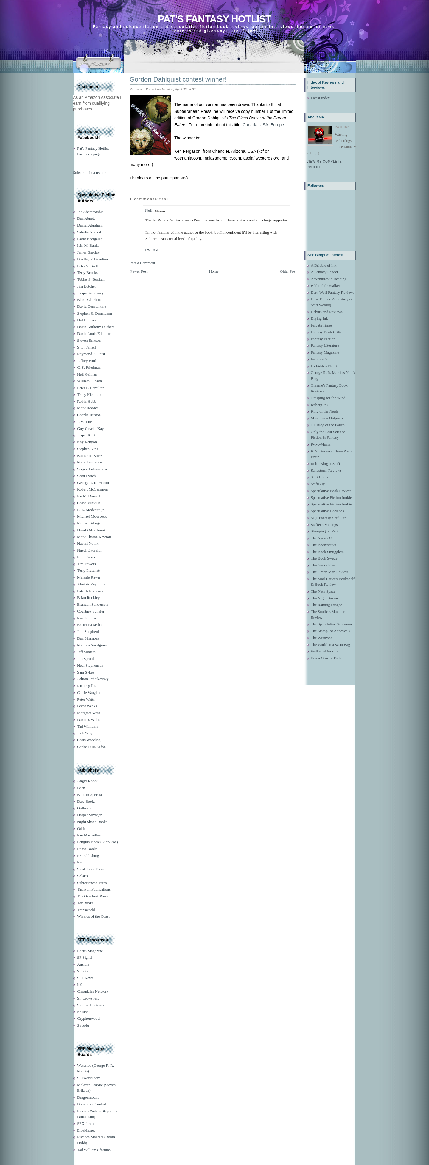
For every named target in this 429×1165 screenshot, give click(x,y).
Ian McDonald (88, 496)
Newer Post (138, 271)
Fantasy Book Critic (326, 332)
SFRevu (83, 1011)
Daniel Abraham (90, 225)
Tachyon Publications (94, 889)
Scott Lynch (86, 476)
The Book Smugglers (327, 551)
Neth (149, 210)
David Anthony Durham (96, 326)
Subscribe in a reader (89, 172)
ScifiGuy (318, 484)
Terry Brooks (87, 272)
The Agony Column (326, 538)
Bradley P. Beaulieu (92, 259)
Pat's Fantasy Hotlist (214, 18)
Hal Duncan (86, 320)
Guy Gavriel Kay (90, 428)
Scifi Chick (319, 477)
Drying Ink (319, 318)
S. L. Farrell (86, 347)
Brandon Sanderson (92, 604)
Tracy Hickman (89, 394)
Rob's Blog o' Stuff (325, 463)
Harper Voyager (89, 815)
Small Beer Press (90, 869)
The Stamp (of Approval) (330, 631)
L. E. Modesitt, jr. (91, 509)
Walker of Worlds (324, 651)
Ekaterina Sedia (89, 624)
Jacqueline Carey (90, 293)
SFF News (85, 978)
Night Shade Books (92, 821)
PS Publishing (88, 855)
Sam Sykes (85, 672)
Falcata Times (321, 325)
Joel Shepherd (88, 631)
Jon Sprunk (86, 658)
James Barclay (88, 252)
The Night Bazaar (324, 598)
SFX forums (86, 1123)
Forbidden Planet (324, 366)
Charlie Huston (89, 415)
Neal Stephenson (90, 665)
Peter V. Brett (87, 266)
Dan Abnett (86, 218)
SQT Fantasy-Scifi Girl (329, 518)
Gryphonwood (88, 1018)
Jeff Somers (86, 651)
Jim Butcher (86, 286)
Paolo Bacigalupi (90, 239)
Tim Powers (86, 564)
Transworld (86, 910)
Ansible (83, 964)
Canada (250, 124)
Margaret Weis (88, 712)
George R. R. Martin (93, 482)
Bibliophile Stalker (325, 285)
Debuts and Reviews (327, 312)
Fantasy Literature (325, 345)
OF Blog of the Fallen (328, 425)
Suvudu (83, 1025)
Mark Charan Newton (94, 537)
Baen (81, 787)
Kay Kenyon (87, 442)
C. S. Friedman (89, 367)
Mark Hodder (87, 408)
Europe (277, 124)
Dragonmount (88, 1097)
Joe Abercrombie (90, 212)
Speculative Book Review (331, 490)
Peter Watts (86, 699)
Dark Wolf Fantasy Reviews (332, 292)
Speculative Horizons (327, 511)
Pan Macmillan (89, 835)
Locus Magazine (90, 951)
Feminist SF (320, 359)
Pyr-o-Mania (320, 444)
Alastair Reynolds (91, 584)
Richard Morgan (89, 523)
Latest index (320, 98)
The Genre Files (323, 565)
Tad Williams (87, 726)
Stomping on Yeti (324, 531)
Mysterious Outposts (327, 418)
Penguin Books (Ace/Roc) (97, 842)
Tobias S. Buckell (91, 279)
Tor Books (85, 903)
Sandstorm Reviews (326, 470)
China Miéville (88, 503)
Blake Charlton (89, 299)
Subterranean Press (92, 882)
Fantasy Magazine (325, 352)
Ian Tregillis (86, 685)
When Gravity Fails (326, 658)
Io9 (79, 984)
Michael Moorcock (92, 516)
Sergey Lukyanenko (92, 469)
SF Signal (84, 957)
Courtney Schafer (90, 611)
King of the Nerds (325, 411)
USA (263, 124)
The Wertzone (321, 637)
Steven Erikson (89, 340)
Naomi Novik (87, 543)
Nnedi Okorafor (89, 550)
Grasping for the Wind (328, 398)
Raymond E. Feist (91, 354)
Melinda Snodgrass (92, 645)
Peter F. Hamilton (91, 387)
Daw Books (86, 801)
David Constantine (91, 306)
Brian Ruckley (88, 597)
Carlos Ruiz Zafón (91, 746)
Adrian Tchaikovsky (92, 679)
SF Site (82, 971)
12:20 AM (151, 250)
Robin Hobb (86, 401)
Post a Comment (142, 262)
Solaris (82, 876)
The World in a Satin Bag (330, 644)
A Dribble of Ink (323, 265)
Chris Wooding (89, 740)
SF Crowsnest (88, 998)
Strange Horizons (90, 1005)
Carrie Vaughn (88, 692)
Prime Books (87, 849)
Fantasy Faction (323, 339)
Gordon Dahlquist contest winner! (178, 79)
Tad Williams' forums (94, 1149)
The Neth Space (323, 591)
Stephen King (87, 448)
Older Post (288, 271)
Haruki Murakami (91, 530)
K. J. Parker (86, 557)
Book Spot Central (91, 1104)
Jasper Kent (86, 435)
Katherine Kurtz (89, 455)
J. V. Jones (85, 421)
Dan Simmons (88, 638)
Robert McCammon (92, 489)
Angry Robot (87, 781)
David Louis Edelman (94, 333)
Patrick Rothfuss (90, 591)
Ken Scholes (87, 618)
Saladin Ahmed (89, 232)
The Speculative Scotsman (331, 624)
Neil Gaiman (87, 374)
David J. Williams (91, 719)
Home (214, 271)
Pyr (80, 862)
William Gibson (89, 381)
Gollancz (84, 808)
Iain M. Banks (88, 245)
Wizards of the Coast (93, 916)
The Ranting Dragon (327, 604)
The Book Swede (324, 558)
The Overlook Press (92, 896)
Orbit (81, 828)
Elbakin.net (86, 1130)
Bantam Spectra (89, 794)
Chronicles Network (92, 991)
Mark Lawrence (89, 462)
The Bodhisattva (323, 545)
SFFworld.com (88, 1078)
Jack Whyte (86, 733)
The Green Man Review (329, 572)
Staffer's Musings (324, 524)
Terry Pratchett (88, 570)
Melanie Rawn (88, 577)
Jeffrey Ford (86, 360)
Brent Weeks (87, 706)
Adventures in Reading (328, 279)
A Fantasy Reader (324, 272)
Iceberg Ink (319, 404)
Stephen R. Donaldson (94, 313)
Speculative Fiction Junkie (331, 497)
